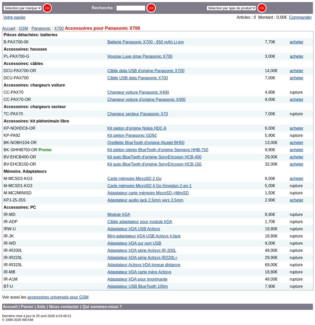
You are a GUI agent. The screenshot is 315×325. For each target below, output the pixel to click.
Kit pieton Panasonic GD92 (132, 135)
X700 (59, 28)
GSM (23, 28)
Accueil (8, 28)
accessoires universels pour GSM (58, 297)
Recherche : (118, 8)
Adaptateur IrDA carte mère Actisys (139, 272)
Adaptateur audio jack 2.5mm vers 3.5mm (145, 200)
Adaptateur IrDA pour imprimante (137, 279)
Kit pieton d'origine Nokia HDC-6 (136, 128)
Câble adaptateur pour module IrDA (139, 221)
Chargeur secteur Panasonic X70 (137, 114)
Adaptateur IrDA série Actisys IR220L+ (142, 257)
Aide (41, 306)
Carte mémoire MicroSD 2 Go (134, 178)
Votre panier (14, 17)
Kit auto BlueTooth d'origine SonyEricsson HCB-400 (154, 157)
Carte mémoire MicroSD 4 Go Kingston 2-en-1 (149, 186)
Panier (27, 306)
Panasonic (41, 28)
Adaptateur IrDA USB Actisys (133, 229)
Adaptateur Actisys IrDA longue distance (143, 265)
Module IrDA (118, 214)
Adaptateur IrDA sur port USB (134, 243)
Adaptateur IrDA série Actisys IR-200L (141, 250)
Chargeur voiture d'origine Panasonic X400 (146, 99)
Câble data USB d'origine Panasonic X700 (145, 71)
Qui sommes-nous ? (102, 306)
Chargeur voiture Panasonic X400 (138, 92)
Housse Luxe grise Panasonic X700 (140, 56)
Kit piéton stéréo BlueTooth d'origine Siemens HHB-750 (157, 150)
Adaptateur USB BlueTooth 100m (137, 286)
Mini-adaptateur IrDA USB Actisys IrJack (143, 236)
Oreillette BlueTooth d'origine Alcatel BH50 (145, 142)
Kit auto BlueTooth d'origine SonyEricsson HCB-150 (154, 164)
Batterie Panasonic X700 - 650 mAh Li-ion (145, 42)
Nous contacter (64, 306)
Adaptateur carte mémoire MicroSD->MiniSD (148, 193)
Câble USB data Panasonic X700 (137, 78)
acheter (296, 42)
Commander (300, 17)
